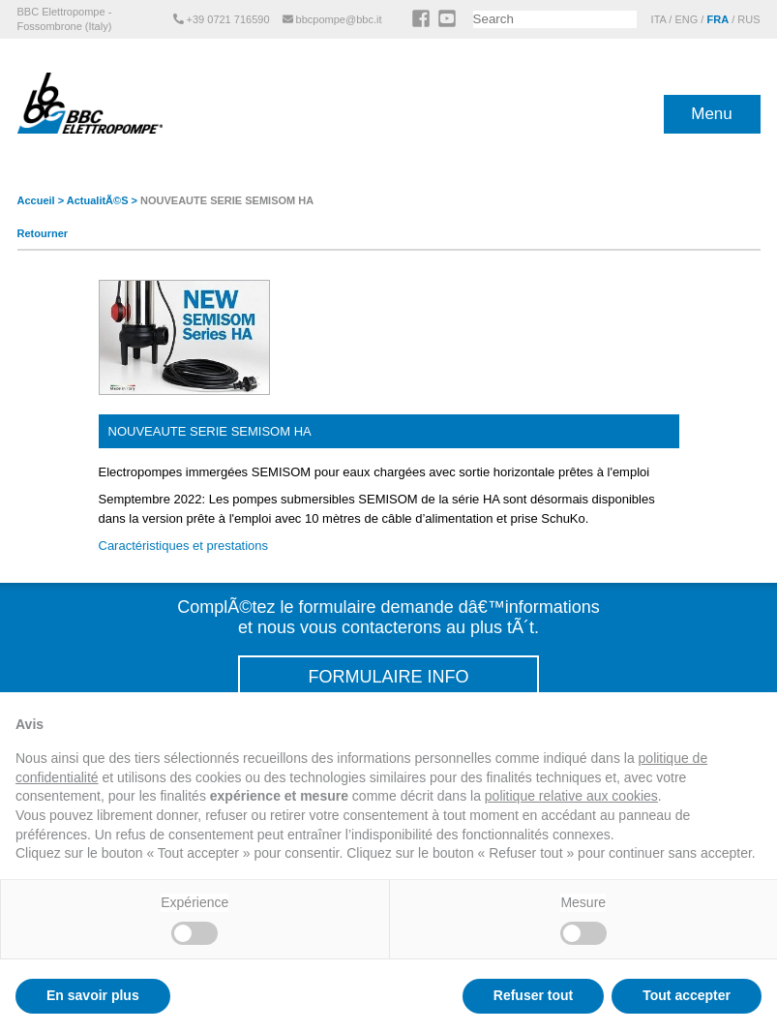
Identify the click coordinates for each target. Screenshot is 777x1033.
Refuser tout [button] (533, 995)
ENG (686, 19)
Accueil (36, 200)
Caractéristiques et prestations (184, 545)
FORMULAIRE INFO (388, 676)
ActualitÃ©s (98, 200)
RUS (748, 19)
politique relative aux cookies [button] (571, 796)
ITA (659, 19)
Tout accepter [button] (687, 995)
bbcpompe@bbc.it (334, 19)
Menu (711, 114)
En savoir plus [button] (92, 995)
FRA (717, 19)
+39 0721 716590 (223, 19)
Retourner (43, 233)
